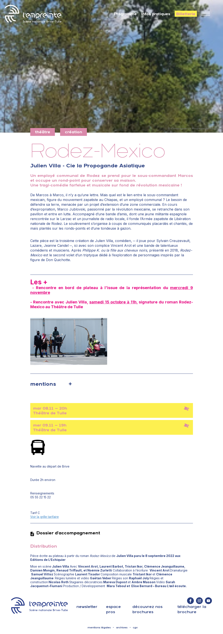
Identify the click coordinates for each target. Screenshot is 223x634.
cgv (135, 627)
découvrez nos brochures (147, 609)
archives (121, 627)
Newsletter (86, 606)
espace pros (113, 609)
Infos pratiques (155, 13)
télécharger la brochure (191, 609)
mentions (43, 383)
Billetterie (185, 13)
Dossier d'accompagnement (65, 533)
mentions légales (99, 627)
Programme (125, 13)
